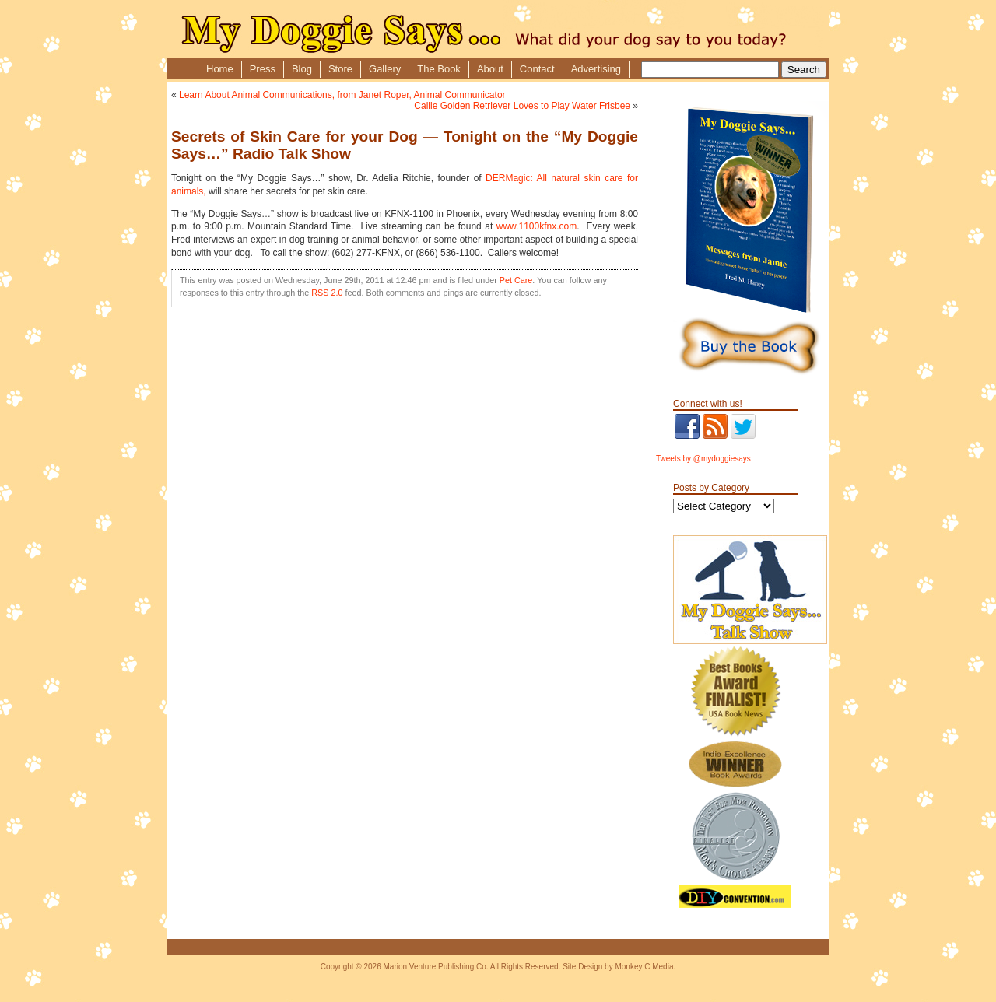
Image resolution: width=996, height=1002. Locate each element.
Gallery (385, 69)
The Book (439, 69)
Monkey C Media (644, 966)
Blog (302, 69)
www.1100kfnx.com (536, 226)
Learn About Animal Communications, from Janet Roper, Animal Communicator (342, 94)
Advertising (596, 69)
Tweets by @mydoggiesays (703, 458)
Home (219, 69)
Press (262, 69)
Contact (537, 69)
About (490, 69)
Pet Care (516, 280)
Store (340, 69)
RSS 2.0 (326, 292)
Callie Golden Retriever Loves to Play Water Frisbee (522, 105)
